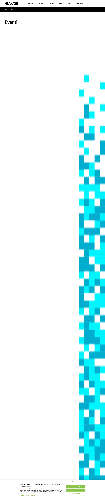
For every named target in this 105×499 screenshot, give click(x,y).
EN (88, 3)
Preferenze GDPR (76, 493)
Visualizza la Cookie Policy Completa (28, 495)
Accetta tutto (76, 486)
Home (6, 9)
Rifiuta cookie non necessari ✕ (78, 481)
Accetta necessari (76, 490)
